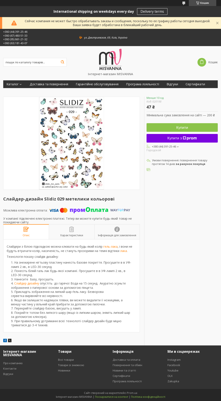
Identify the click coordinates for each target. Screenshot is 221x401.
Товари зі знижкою (71, 365)
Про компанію (13, 363)
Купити (182, 128)
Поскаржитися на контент (111, 397)
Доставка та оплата (126, 360)
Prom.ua (132, 393)
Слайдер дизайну (26, 283)
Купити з (182, 138)
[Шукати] (62, 62)
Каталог (12, 84)
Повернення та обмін (127, 365)
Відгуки (172, 84)
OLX (170, 376)
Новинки (64, 370)
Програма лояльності (142, 84)
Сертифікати (195, 84)
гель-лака (110, 246)
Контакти (9, 368)
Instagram (174, 360)
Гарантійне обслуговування (97, 84)
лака (123, 251)
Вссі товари (66, 360)
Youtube (172, 370)
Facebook (173, 365)
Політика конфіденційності (148, 397)
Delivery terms (152, 11)
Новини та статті (124, 370)
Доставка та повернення (49, 84)
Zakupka (173, 381)
